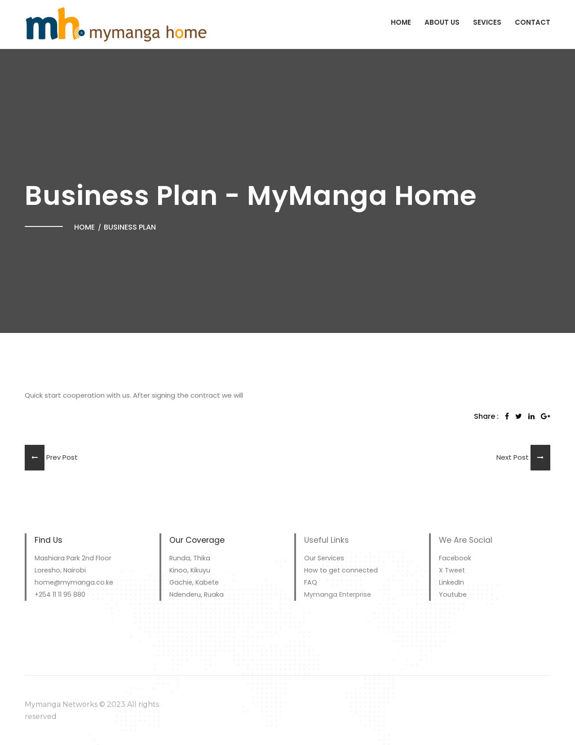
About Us (442, 22)
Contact (532, 22)
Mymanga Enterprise (337, 594)
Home (401, 22)
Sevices (487, 22)
